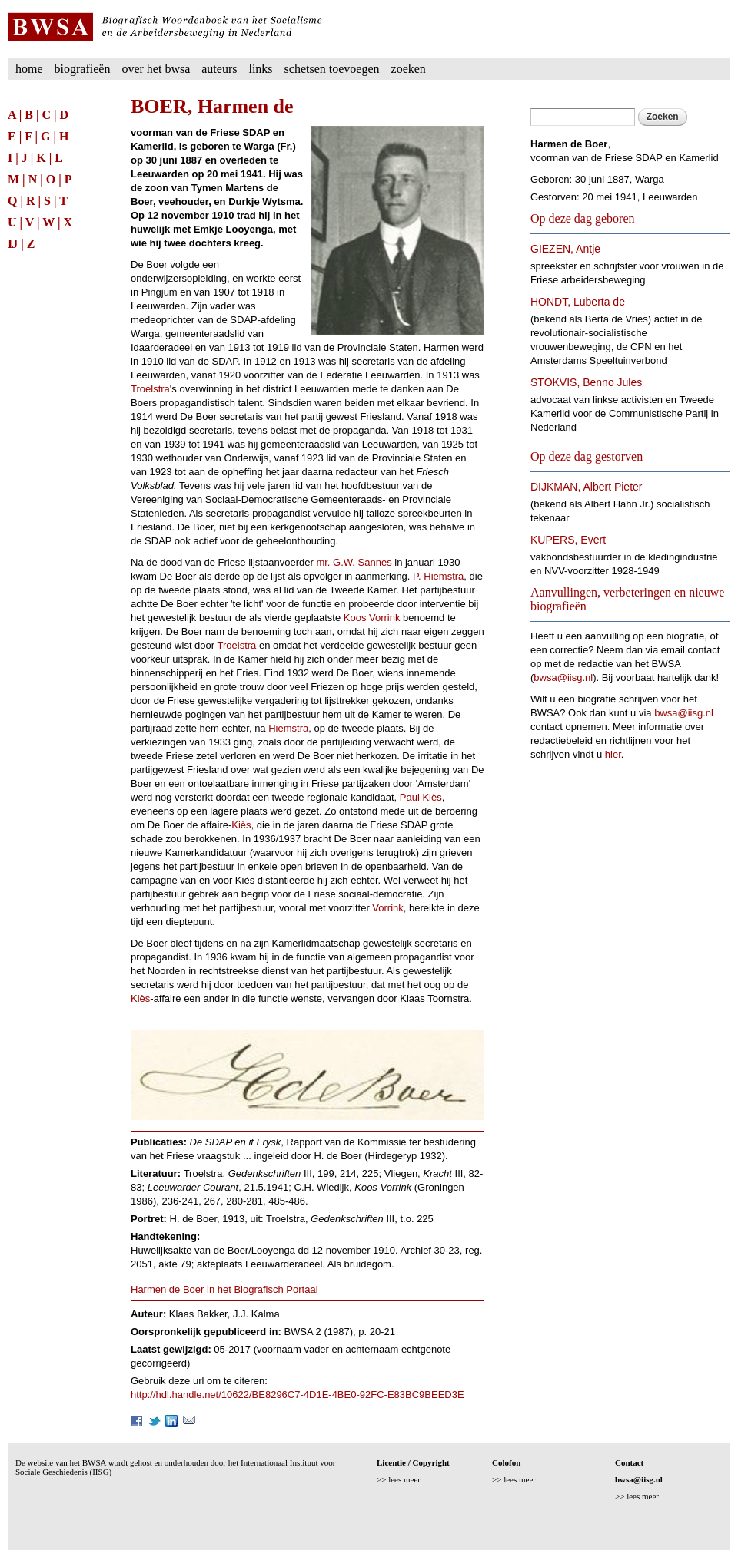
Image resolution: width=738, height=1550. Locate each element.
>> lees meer (399, 1479)
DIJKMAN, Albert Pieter (586, 487)
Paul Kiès (421, 797)
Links (260, 68)
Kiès (241, 825)
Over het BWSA (155, 68)
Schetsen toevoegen (332, 68)
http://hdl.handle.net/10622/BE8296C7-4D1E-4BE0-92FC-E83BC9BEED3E (297, 1394)
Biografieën (83, 68)
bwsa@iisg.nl (563, 677)
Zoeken (408, 68)
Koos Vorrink (372, 617)
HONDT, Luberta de (577, 302)
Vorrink (387, 908)
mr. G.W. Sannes (353, 562)
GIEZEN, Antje (565, 249)
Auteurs (219, 68)
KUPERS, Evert (568, 540)
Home (29, 68)
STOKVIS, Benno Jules (586, 382)
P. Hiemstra (438, 576)
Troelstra (150, 389)
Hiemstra (288, 728)
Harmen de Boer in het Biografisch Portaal (224, 1289)
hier (613, 754)
